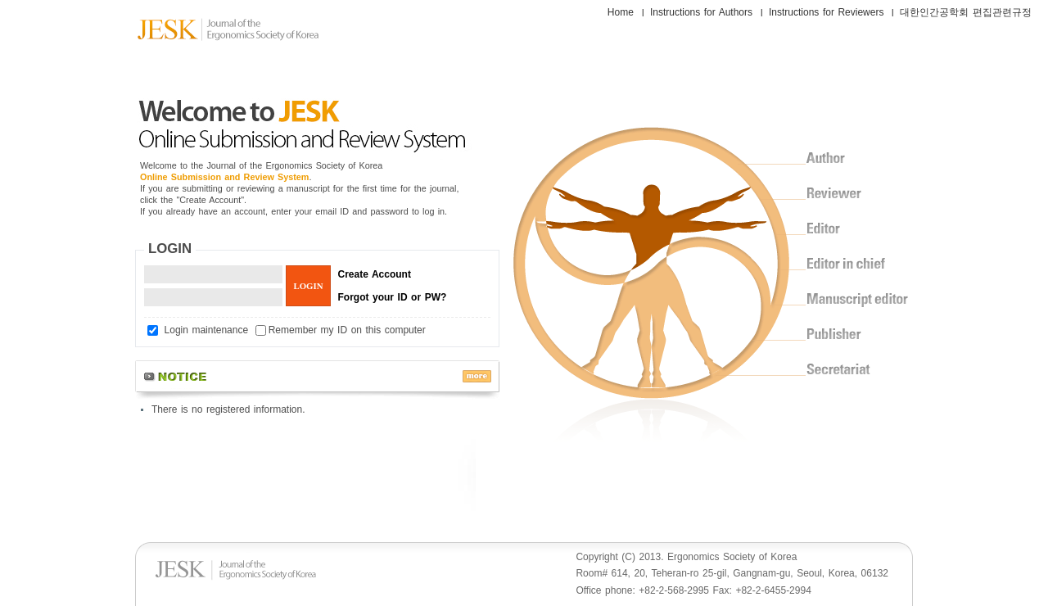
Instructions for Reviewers (826, 12)
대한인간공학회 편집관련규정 (966, 12)
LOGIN (170, 248)
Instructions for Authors (701, 12)
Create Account (374, 274)
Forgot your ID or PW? (392, 297)
